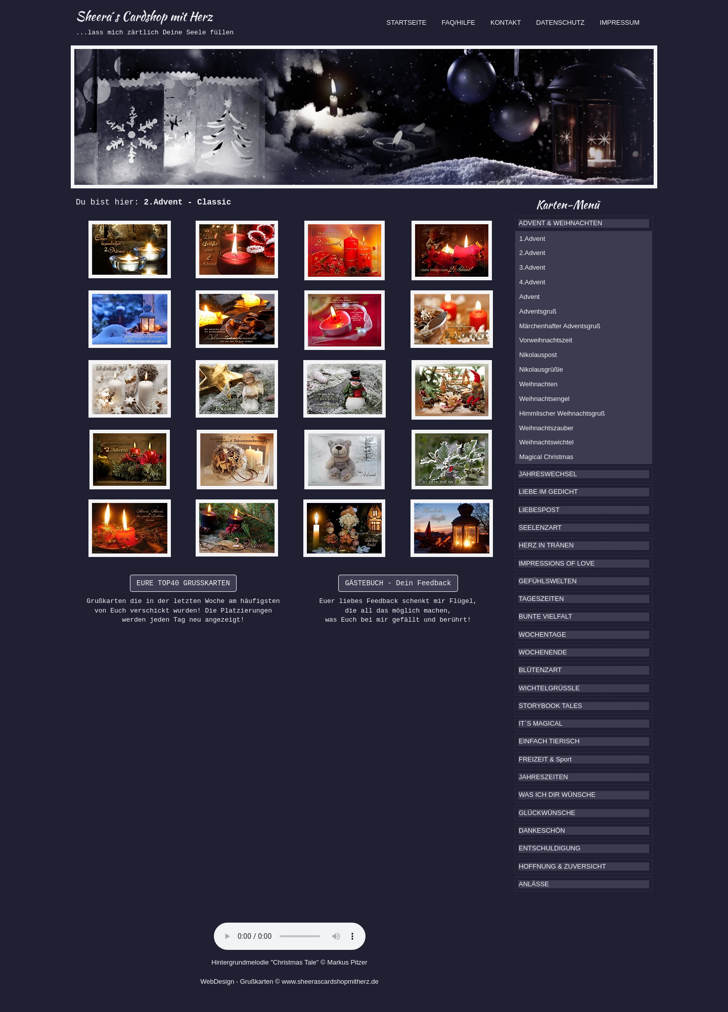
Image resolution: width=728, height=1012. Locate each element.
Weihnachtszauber (546, 428)
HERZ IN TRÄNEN (546, 545)
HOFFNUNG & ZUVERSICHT (562, 866)
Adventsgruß (538, 311)
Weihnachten (538, 384)
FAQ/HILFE (458, 22)
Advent (529, 296)
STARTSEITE (410, 21)
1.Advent (532, 238)
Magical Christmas (546, 457)
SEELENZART (540, 527)
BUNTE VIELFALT (545, 616)
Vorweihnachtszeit (545, 340)
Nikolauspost (538, 355)
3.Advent (532, 267)
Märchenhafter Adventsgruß (559, 326)
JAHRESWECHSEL (548, 474)
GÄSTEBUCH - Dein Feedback (398, 583)
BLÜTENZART (540, 670)
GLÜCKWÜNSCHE (547, 813)
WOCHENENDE (543, 652)
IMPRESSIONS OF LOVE (557, 563)
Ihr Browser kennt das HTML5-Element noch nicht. (290, 936)
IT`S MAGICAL (541, 723)
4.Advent (532, 282)
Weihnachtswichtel (546, 442)
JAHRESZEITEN (543, 777)
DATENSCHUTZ (560, 22)
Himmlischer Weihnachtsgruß (562, 413)
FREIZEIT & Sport (545, 759)
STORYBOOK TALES (550, 706)
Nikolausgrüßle (541, 369)
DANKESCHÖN (542, 830)
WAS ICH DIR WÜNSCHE (557, 794)
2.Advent (532, 253)
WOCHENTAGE (542, 634)
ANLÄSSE (534, 884)
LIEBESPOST (539, 510)
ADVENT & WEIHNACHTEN (560, 223)
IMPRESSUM (620, 22)
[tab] (584, 223)
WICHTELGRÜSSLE (549, 688)
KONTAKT (505, 22)
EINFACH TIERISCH (549, 741)
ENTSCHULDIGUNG (549, 848)
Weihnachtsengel (544, 398)
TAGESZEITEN (541, 598)
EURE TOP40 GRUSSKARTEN (183, 583)
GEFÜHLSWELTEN (548, 581)
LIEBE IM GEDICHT (548, 491)
